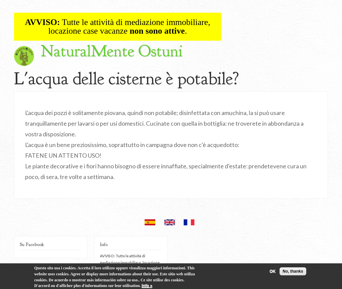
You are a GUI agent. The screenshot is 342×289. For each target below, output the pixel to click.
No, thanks (293, 272)
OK (273, 272)
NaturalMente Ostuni (111, 51)
